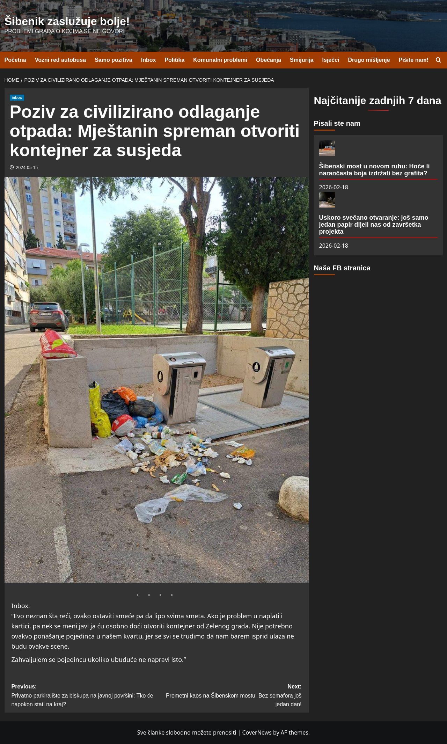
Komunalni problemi (220, 60)
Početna (15, 60)
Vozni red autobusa (60, 60)
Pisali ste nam (337, 123)
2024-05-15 (27, 167)
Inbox (148, 60)
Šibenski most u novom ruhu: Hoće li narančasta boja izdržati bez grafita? (374, 170)
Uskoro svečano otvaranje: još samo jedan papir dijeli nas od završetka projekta (373, 224)
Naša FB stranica (342, 268)
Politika (174, 60)
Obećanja (268, 60)
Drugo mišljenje (369, 60)
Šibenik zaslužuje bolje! (67, 21)
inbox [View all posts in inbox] (17, 97)
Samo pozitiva (113, 60)
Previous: (84, 696)
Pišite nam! (413, 60)
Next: (229, 696)
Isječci (330, 60)
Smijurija (302, 60)
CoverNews (256, 732)
